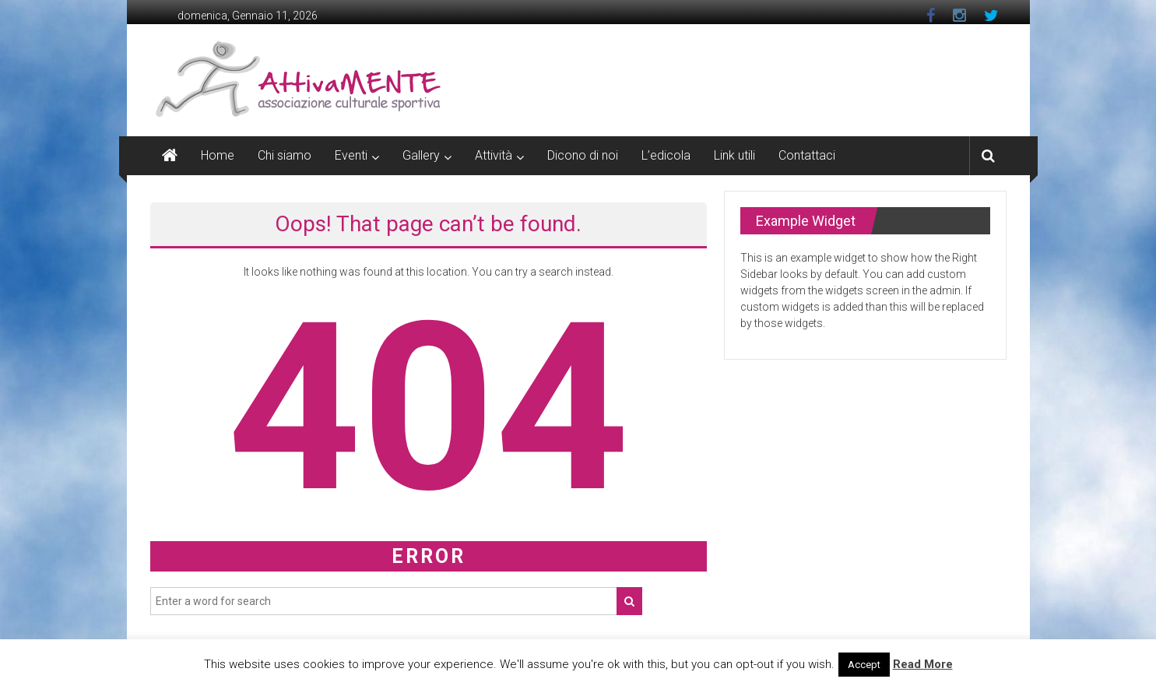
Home (217, 155)
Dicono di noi (582, 155)
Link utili (734, 155)
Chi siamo (284, 155)
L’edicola (665, 155)
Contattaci (806, 155)
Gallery (421, 155)
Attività (493, 155)
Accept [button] (864, 664)
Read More (923, 664)
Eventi (351, 155)
